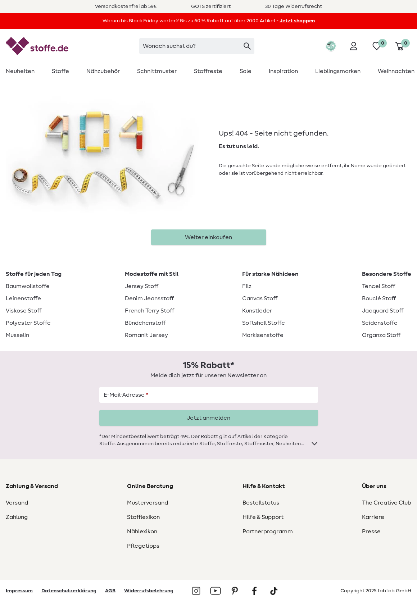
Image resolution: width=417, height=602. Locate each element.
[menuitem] (24, 71)
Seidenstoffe (380, 323)
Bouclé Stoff (379, 298)
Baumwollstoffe (28, 286)
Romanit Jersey (146, 335)
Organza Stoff (381, 335)
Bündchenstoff (145, 323)
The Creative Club (386, 503)
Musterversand (147, 503)
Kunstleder (257, 311)
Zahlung (17, 517)
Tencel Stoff (378, 286)
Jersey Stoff (141, 286)
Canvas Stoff (259, 298)
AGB (110, 590)
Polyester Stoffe (28, 323)
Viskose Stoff (23, 311)
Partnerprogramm (268, 531)
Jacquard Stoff (382, 311)
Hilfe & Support (263, 517)
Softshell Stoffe (263, 323)
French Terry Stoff (149, 311)
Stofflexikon (143, 517)
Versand (17, 503)
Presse (371, 531)
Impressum (19, 590)
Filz (246, 286)
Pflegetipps (143, 546)
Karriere (373, 517)
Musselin (17, 335)
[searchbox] (196, 46)
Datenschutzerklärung (68, 590)
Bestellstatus (261, 503)
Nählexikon (142, 531)
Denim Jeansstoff (149, 298)
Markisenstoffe (263, 335)
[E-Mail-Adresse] (208, 395)
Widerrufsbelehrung (148, 590)
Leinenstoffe (23, 298)
